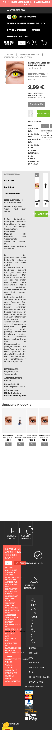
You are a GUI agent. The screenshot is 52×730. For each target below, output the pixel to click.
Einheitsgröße (36, 104)
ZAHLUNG (9, 187)
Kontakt (33, 653)
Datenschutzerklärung (17, 631)
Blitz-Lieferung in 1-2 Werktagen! (30, 2)
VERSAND (9, 181)
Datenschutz (36, 682)
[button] (5, 725)
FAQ (31, 658)
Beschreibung (12, 174)
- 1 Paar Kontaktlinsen (38, 77)
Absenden (21, 563)
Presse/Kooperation (39, 677)
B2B (31, 672)
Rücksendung (36, 667)
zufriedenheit (12, 194)
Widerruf (34, 662)
